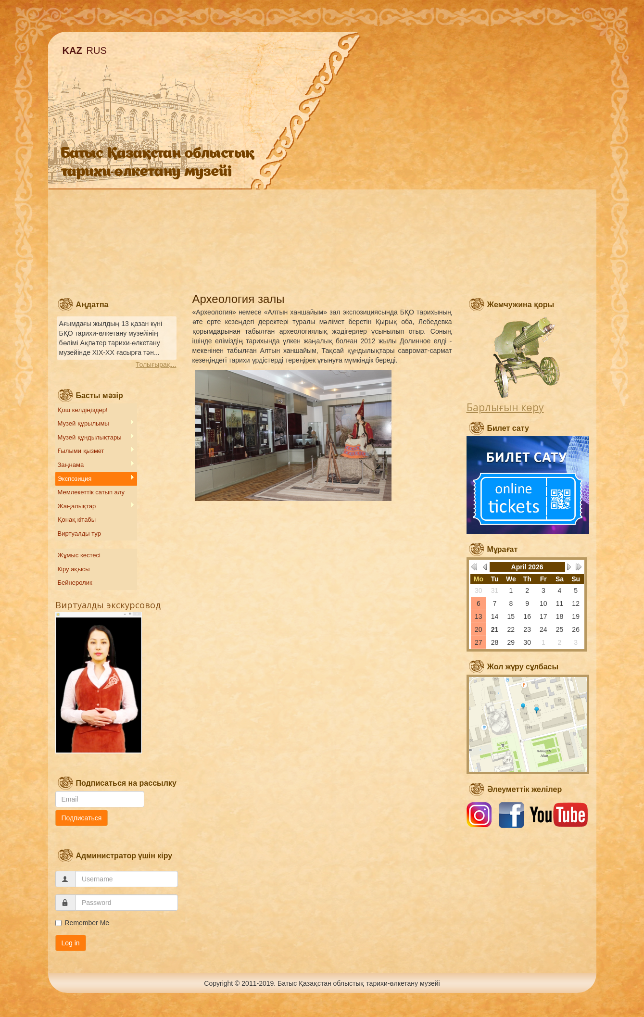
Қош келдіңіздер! (83, 410)
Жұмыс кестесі (79, 555)
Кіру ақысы (74, 569)
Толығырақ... (156, 364)
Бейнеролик (75, 582)
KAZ (72, 50)
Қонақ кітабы (77, 519)
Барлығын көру (505, 407)
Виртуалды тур (79, 533)
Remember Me (82, 923)
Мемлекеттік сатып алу (91, 492)
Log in (71, 943)
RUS (97, 50)
